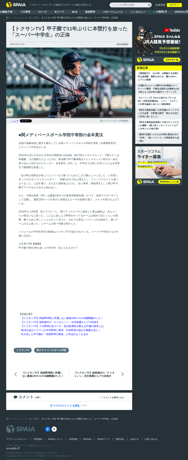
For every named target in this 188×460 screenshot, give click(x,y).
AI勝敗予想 (6, 12)
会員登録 (160, 5)
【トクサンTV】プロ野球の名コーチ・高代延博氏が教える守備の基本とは (62, 326)
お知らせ (134, 439)
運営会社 (120, 439)
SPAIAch (181, 12)
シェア (15, 121)
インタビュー (138, 12)
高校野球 (90, 12)
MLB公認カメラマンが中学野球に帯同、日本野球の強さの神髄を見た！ (61, 330)
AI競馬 (160, 11)
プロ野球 (25, 12)
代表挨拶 (73, 439)
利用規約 (38, 439)
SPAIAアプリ (103, 439)
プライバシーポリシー (17, 439)
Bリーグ (59, 12)
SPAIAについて (55, 439)
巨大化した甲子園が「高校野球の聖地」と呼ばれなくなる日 (54, 334)
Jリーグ (42, 12)
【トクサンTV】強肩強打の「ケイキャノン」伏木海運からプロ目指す (60, 322)
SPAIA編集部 (122, 44)
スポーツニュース (113, 12)
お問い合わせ (151, 439)
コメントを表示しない (114, 397)
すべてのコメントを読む (65, 405)
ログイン (174, 5)
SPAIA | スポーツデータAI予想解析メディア (34, 456)
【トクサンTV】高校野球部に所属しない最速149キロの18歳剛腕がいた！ (62, 318)
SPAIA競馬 (13, 448)
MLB (74, 12)
